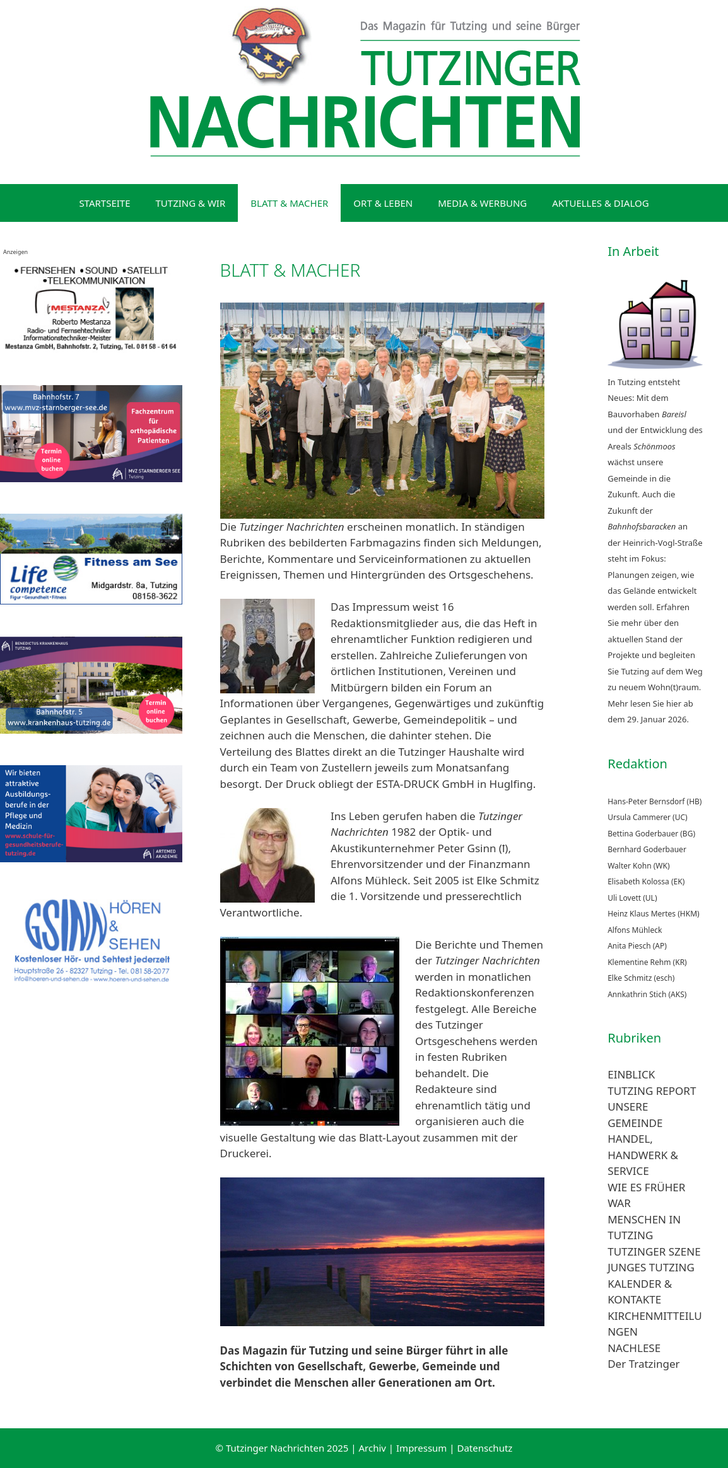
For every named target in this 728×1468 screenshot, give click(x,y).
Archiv (372, 1448)
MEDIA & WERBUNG (482, 203)
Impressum (421, 1448)
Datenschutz (484, 1448)
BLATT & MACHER (289, 203)
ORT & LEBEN (383, 203)
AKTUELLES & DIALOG (600, 203)
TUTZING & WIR (191, 203)
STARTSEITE (104, 203)
